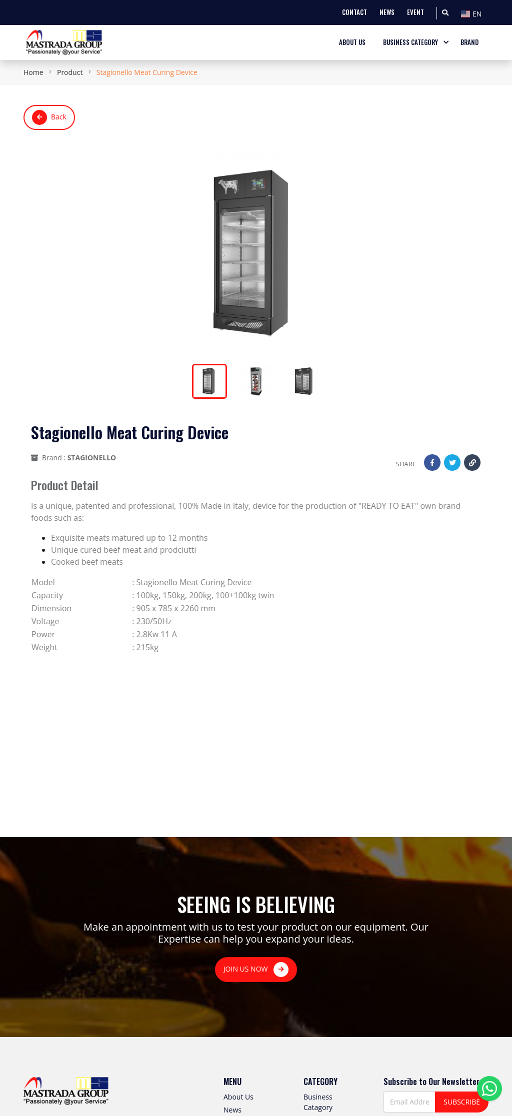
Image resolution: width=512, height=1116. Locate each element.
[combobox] (473, 12)
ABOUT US (352, 42)
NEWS (387, 12)
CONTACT (354, 12)
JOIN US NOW (256, 969)
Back (49, 117)
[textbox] (473, 14)
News (233, 1110)
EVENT (415, 12)
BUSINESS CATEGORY (410, 42)
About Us (239, 1097)
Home (34, 72)
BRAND (469, 42)
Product (69, 72)
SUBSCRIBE (462, 1102)
